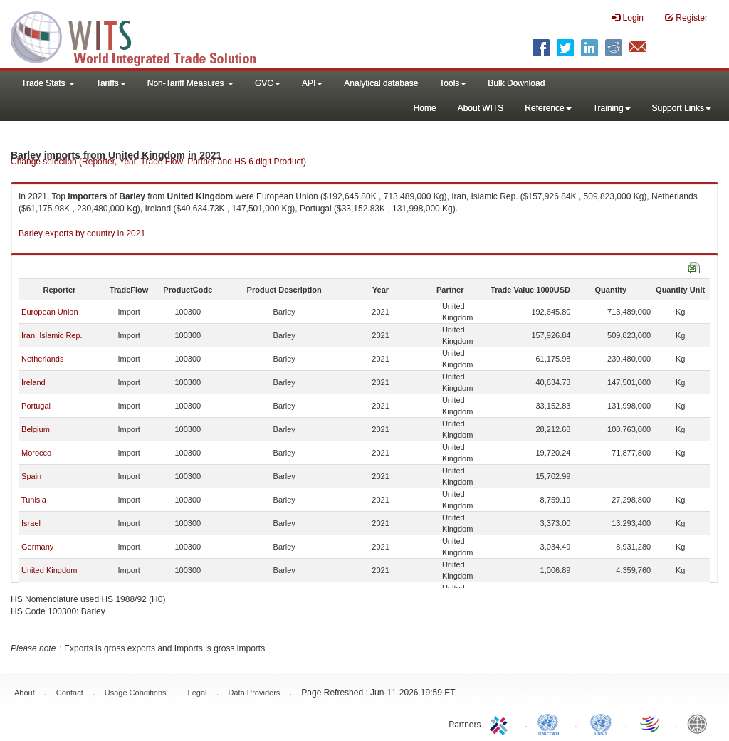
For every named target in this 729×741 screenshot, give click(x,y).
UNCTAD (551, 723)
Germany (37, 546)
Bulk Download (516, 83)
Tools (452, 83)
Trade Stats (48, 83)
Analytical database (381, 83)
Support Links (681, 108)
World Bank (700, 723)
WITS (142, 35)
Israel (31, 523)
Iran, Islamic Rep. (52, 335)
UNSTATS (601, 723)
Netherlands (42, 358)
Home (425, 108)
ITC (501, 723)
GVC (267, 83)
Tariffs (111, 83)
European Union (49, 312)
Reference (548, 108)
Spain (31, 476)
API (312, 83)
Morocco (36, 452)
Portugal (36, 405)
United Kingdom (49, 570)
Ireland (33, 382)
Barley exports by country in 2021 (82, 233)
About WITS (481, 108)
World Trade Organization (650, 723)
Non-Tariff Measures (190, 83)
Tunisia (33, 499)
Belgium (35, 429)
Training (612, 108)
